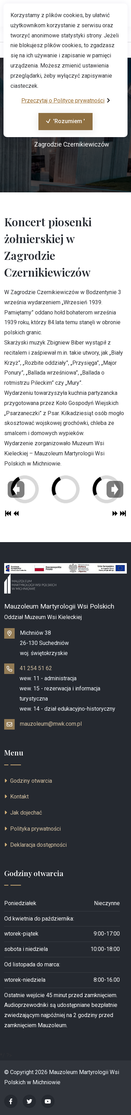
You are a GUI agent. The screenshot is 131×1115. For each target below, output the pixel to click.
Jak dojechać (23, 813)
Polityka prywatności (32, 829)
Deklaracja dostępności (35, 845)
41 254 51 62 (36, 668)
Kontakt (16, 796)
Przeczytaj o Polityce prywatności (65, 100)
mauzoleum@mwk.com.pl (51, 723)
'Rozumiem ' (61, 123)
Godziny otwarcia (28, 781)
